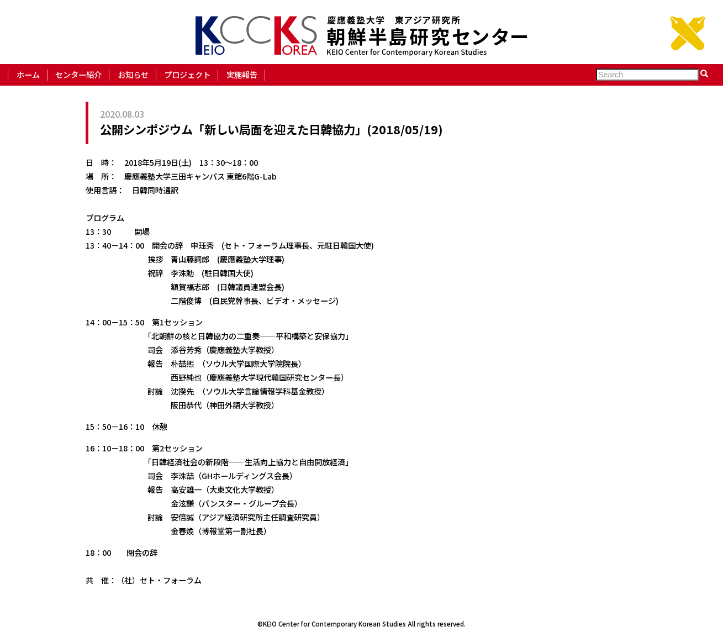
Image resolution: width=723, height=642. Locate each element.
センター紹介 (78, 74)
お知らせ (133, 74)
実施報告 (241, 74)
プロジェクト (187, 74)
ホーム (28, 74)
